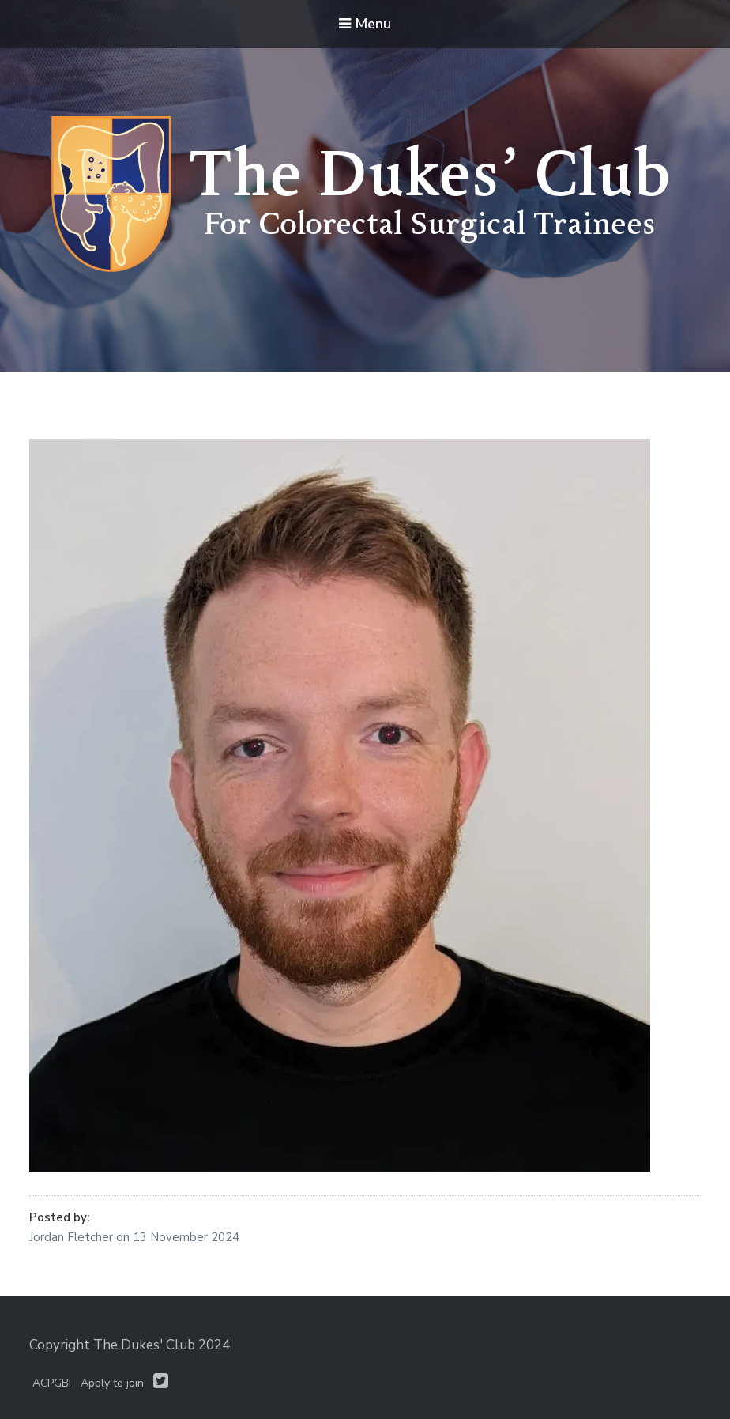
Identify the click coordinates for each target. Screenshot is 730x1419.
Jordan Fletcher (72, 1237)
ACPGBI (51, 1383)
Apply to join (112, 1383)
